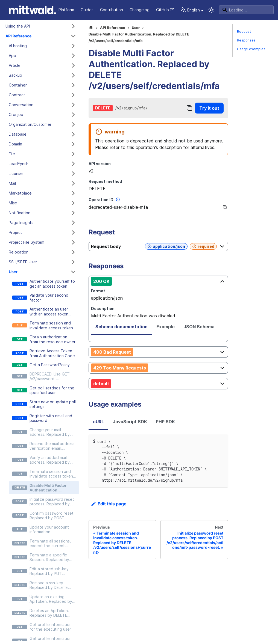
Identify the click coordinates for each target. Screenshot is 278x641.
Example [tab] (165, 326)
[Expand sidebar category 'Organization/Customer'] (73, 124)
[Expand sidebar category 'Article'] (73, 65)
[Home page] (91, 28)
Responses (246, 40)
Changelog (140, 9)
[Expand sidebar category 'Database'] (73, 134)
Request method (105, 181)
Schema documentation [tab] (121, 326)
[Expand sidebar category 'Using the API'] (73, 26)
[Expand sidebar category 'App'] (73, 55)
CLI (49, 9)
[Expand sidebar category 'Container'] (73, 85)
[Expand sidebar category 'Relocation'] (73, 252)
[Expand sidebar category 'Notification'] (73, 212)
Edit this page (109, 503)
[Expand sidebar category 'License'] (73, 173)
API (37, 9)
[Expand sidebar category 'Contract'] (73, 95)
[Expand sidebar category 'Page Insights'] (73, 222)
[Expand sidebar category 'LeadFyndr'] (73, 163)
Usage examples (251, 49)
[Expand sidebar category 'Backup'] (73, 75)
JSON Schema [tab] (199, 326)
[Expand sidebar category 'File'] (73, 154)
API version (100, 163)
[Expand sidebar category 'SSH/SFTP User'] (73, 262)
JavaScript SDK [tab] (130, 421)
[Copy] (189, 108)
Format (98, 290)
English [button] (190, 10)
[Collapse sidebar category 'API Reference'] (73, 36)
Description (103, 308)
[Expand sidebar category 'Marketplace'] (73, 193)
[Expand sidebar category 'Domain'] (73, 144)
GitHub (165, 9)
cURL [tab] (98, 421)
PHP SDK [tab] (165, 421)
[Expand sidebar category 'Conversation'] (73, 104)
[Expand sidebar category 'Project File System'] (73, 242)
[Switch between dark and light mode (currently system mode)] (211, 9)
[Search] (246, 9)
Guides (87, 9)
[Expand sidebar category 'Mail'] (73, 183)
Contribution (111, 9)
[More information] (118, 199)
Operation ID (105, 199)
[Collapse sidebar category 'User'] (73, 271)
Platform (66, 9)
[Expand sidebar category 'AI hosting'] (73, 45)
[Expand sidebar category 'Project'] (73, 232)
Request (244, 31)
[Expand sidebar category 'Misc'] (73, 203)
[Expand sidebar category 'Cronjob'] (73, 114)
